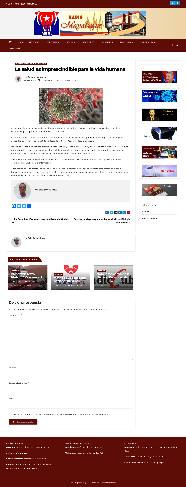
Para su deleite (149, 218)
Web (11, 398)
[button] (173, 45)
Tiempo (145, 212)
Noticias (35, 42)
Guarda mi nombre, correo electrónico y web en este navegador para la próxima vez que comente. (60, 414)
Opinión (71, 42)
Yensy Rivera (75, 285)
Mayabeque (42, 63)
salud (73, 80)
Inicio (21, 42)
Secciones (89, 42)
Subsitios (108, 42)
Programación (148, 42)
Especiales (54, 42)
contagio (56, 80)
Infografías (16, 48)
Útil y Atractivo (149, 205)
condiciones (46, 80)
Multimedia (127, 42)
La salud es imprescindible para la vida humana (70, 69)
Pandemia (65, 80)
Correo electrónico (19, 383)
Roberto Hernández (37, 77)
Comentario (15, 315)
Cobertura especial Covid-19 (26, 63)
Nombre (13, 367)
